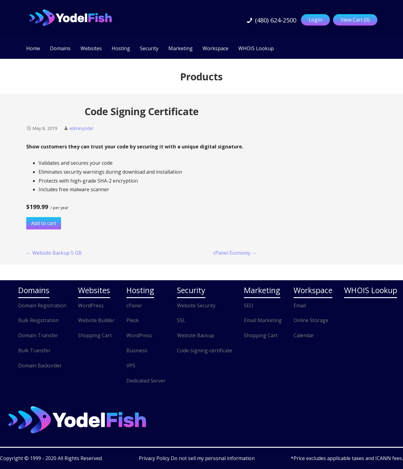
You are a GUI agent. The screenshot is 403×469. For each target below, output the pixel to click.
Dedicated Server (146, 380)
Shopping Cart (95, 335)
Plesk (132, 320)
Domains (60, 48)
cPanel (134, 305)
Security (149, 48)
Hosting (121, 48)
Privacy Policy (155, 458)
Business (136, 350)
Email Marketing (263, 320)
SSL (181, 320)
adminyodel (81, 128)
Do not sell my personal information (213, 458)
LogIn (315, 19)
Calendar (304, 335)
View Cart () (355, 19)
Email (300, 305)
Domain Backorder (40, 365)
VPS (130, 365)
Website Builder (96, 320)
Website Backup (195, 335)
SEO (248, 305)
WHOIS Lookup (256, 48)
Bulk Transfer (34, 350)
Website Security (196, 305)
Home (33, 48)
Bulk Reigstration (38, 320)
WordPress (91, 305)
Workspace (215, 48)
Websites (91, 48)
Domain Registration (42, 305)
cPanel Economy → (235, 252)
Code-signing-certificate (204, 350)
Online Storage (311, 320)
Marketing (180, 48)
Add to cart (43, 223)
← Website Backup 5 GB (54, 252)
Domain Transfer (38, 335)
